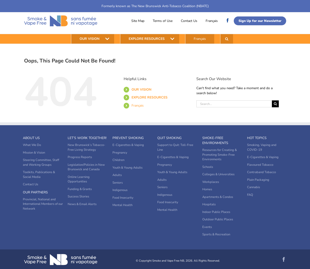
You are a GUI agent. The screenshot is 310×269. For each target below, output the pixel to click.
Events (207, 227)
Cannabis (253, 187)
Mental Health (122, 205)
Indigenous (119, 190)
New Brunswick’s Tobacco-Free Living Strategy (86, 147)
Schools (207, 167)
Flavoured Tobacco (260, 165)
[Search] (275, 103)
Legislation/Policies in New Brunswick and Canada (86, 167)
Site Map (137, 21)
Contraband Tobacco (261, 172)
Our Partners (35, 192)
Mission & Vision (34, 152)
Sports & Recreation (216, 234)
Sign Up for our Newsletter (260, 21)
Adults (117, 175)
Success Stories (78, 196)
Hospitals (209, 204)
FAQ (250, 195)
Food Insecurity (122, 198)
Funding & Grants (80, 189)
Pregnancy (119, 152)
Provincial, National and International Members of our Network (43, 204)
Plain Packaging (258, 180)
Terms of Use (163, 21)
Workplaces (210, 182)
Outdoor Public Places (217, 219)
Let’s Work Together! (87, 138)
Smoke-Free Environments (215, 140)
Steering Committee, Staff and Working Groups (41, 162)
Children (118, 160)
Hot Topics (257, 138)
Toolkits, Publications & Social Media (39, 174)
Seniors (117, 183)
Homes (207, 189)
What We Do (32, 145)
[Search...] (234, 103)
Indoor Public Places (216, 212)
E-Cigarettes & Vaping (128, 145)
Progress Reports (80, 157)
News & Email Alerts (82, 204)
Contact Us (189, 21)
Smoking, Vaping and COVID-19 (261, 147)
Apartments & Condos (217, 197)
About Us (31, 138)
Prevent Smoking (128, 138)
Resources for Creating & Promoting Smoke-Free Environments (219, 154)
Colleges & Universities (218, 174)
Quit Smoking (169, 138)
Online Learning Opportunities (79, 179)
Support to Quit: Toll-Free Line (175, 147)
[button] (226, 39)
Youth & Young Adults (127, 168)
